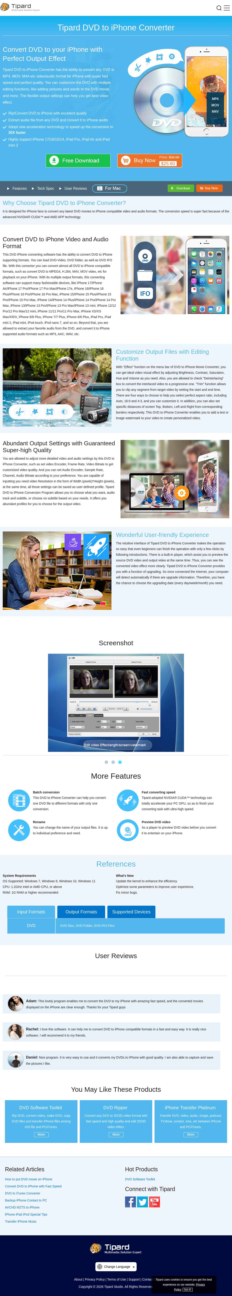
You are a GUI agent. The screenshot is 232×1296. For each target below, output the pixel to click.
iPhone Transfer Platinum (190, 1107)
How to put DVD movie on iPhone (28, 1179)
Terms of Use (116, 1279)
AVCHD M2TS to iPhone (22, 1207)
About (78, 1279)
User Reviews (76, 188)
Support (134, 1279)
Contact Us (150, 1279)
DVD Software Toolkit (40, 1107)
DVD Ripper (115, 1107)
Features (19, 188)
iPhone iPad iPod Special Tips (26, 1214)
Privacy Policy (95, 1279)
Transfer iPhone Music (21, 1221)
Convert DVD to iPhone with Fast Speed (33, 1186)
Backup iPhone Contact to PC (26, 1200)
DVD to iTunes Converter (22, 1193)
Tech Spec (45, 188)
